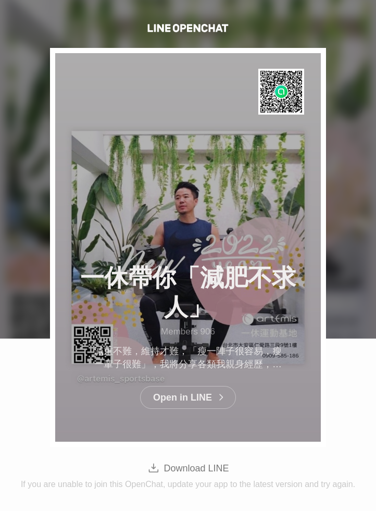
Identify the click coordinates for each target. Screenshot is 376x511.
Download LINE (196, 468)
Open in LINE (182, 397)
